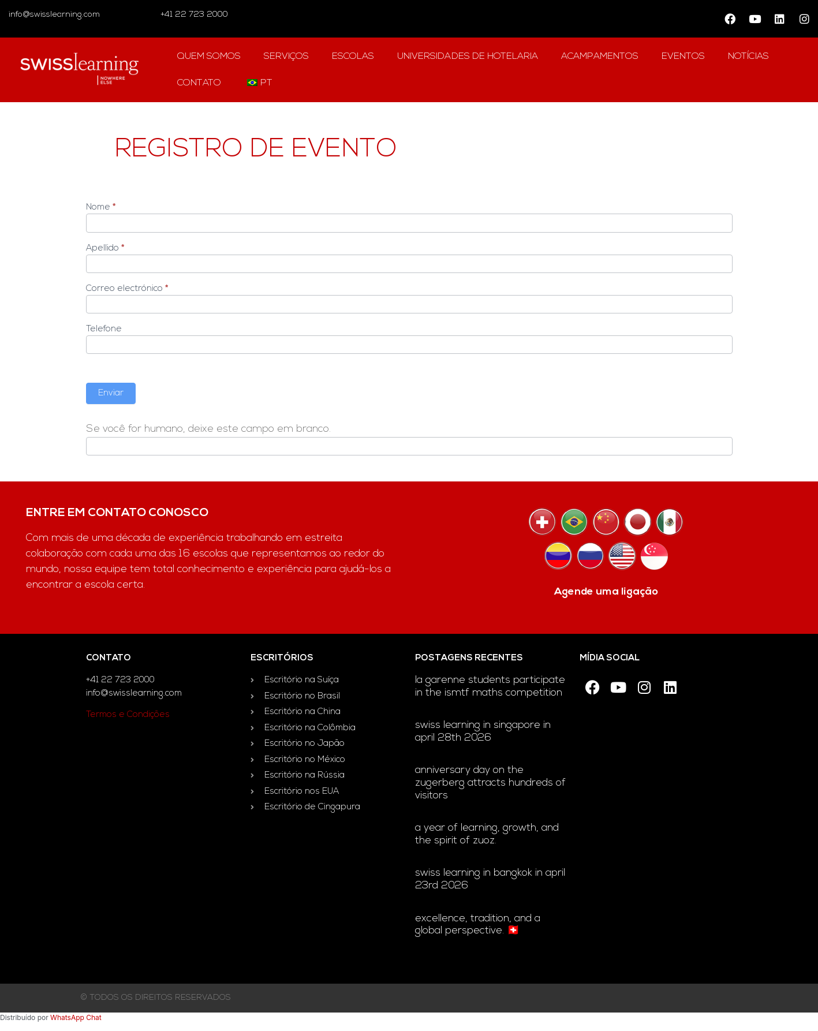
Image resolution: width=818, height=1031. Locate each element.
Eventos (683, 56)
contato (199, 83)
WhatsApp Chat (76, 1017)
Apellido (105, 248)
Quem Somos (209, 56)
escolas (353, 56)
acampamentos (599, 56)
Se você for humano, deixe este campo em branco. (208, 429)
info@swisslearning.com (54, 14)
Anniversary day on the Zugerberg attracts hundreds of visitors (490, 783)
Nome (100, 207)
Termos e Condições (128, 715)
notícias (748, 56)
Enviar (111, 393)
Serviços (286, 56)
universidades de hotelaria (467, 56)
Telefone (104, 329)
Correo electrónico (127, 289)
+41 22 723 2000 (193, 14)
